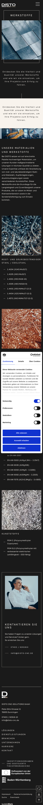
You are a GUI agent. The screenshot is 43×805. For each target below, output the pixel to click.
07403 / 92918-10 (10, 717)
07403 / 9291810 (20, 647)
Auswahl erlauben (21, 440)
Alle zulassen (21, 433)
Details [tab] (21, 361)
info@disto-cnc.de (22, 653)
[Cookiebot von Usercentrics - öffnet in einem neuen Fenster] (30, 355)
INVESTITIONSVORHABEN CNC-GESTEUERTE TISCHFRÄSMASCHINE (20, 763)
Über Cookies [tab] (34, 361)
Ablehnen (21, 448)
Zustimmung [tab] (8, 361)
